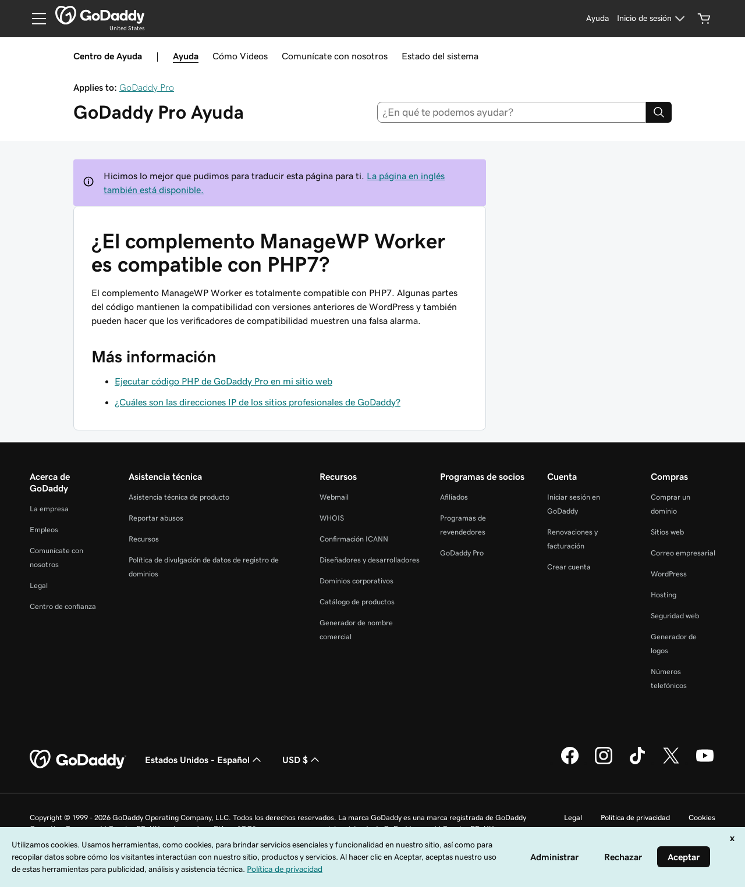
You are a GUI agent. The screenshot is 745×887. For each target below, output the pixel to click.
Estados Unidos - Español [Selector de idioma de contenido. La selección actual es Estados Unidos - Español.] (204, 760)
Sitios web (667, 532)
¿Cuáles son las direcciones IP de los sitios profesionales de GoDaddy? (257, 402)
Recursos (144, 539)
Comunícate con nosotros (335, 55)
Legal (39, 585)
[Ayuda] (597, 19)
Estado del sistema (440, 55)
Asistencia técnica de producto (179, 497)
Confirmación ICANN (354, 539)
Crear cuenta (569, 567)
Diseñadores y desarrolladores (370, 560)
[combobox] (511, 112)
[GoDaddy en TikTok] (637, 762)
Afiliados (454, 497)
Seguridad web (675, 615)
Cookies (702, 817)
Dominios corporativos (356, 581)
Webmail (334, 497)
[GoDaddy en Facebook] (569, 762)
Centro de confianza (63, 606)
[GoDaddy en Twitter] (671, 762)
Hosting (663, 595)
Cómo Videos (240, 55)
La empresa (49, 508)
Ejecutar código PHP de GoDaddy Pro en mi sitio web (223, 381)
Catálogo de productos (357, 601)
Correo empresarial (683, 553)
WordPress (669, 574)
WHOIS (332, 518)
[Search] (659, 112)
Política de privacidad (635, 817)
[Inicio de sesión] (652, 19)
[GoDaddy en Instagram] (603, 762)
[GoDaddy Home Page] (78, 760)
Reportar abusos (156, 518)
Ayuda (185, 55)
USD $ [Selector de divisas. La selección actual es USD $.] (302, 760)
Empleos (44, 529)
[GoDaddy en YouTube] (704, 762)
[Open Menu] (34, 18)
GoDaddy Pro (146, 87)
